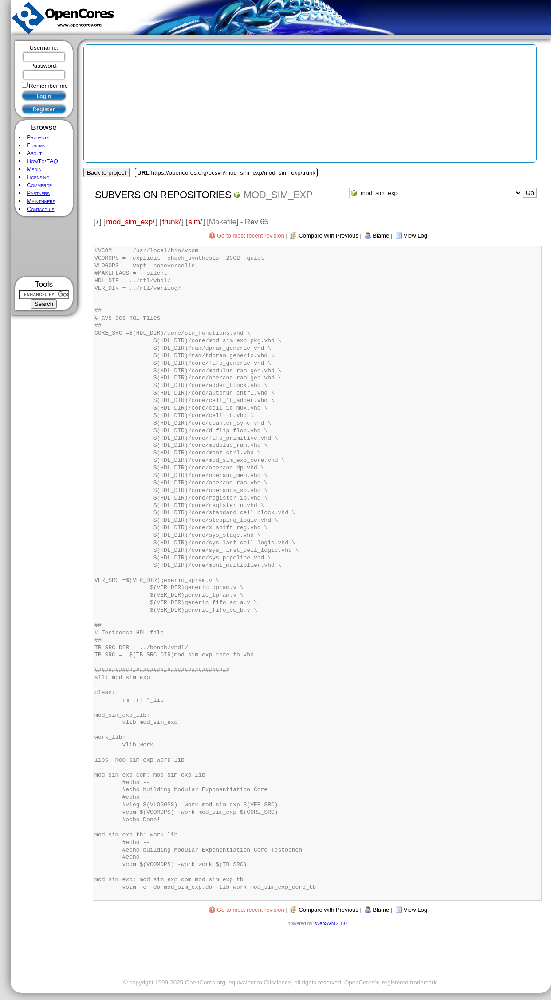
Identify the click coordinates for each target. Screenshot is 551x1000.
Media (34, 169)
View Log (415, 235)
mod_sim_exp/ (130, 221)
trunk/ (171, 221)
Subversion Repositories (163, 194)
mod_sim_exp (278, 194)
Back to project (106, 172)
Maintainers (41, 201)
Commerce (39, 185)
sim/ (195, 221)
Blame (381, 235)
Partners (38, 193)
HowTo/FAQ (42, 161)
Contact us (40, 209)
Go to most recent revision (250, 235)
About (34, 153)
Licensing (38, 177)
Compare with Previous (328, 235)
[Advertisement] (44, 246)
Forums (36, 145)
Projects (38, 137)
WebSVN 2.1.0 (330, 923)
